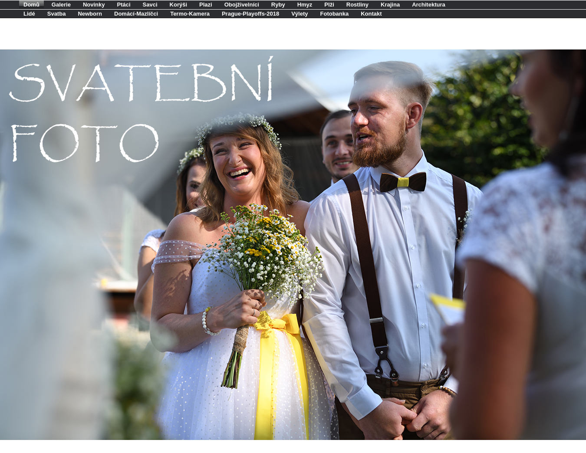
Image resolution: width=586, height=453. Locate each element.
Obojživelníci (241, 4)
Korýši (178, 4)
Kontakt (371, 13)
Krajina (390, 4)
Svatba (56, 13)
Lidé (29, 13)
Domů (31, 4)
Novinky (94, 4)
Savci (150, 4)
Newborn (90, 13)
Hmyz (305, 4)
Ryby (278, 4)
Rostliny (357, 4)
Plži (329, 4)
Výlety (299, 13)
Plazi (205, 4)
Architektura (428, 4)
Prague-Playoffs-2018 (250, 13)
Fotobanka (334, 13)
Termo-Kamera (190, 13)
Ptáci (124, 4)
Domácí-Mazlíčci (136, 13)
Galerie (61, 4)
